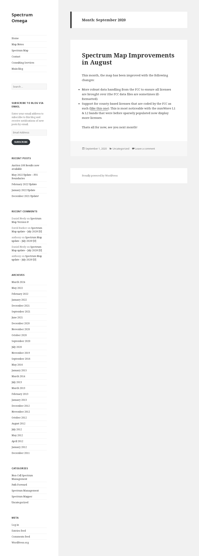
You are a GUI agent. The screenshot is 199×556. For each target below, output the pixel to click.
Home (15, 38)
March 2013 (18, 388)
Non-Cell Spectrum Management (22, 477)
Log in (15, 524)
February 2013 (20, 394)
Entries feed (19, 530)
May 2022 (17, 288)
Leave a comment (145, 148)
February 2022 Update (24, 184)
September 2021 (21, 311)
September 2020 (21, 341)
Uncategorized (20, 502)
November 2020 (21, 329)
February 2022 (20, 294)
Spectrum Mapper (22, 496)
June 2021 (17, 317)
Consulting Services (23, 62)
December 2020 (21, 323)
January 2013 (19, 400)
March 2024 (18, 282)
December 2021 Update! (25, 196)
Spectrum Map (20, 50)
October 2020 (19, 335)
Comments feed (21, 536)
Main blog (17, 68)
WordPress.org (20, 542)
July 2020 (17, 347)
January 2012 (19, 447)
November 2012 (21, 411)
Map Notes (18, 44)
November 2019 (21, 353)
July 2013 (17, 382)
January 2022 (19, 299)
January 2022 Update (23, 190)
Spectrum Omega (22, 17)
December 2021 (21, 305)
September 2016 (21, 358)
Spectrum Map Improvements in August (128, 58)
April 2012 (17, 441)
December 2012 (21, 405)
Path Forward (19, 484)
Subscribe (21, 142)
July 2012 (17, 429)
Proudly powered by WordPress (100, 175)
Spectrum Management (25, 490)
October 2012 (19, 417)
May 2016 (17, 364)
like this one (99, 108)
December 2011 (21, 453)
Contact (16, 56)
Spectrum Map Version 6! (26, 220)
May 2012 (17, 435)
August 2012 (18, 423)
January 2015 (19, 370)
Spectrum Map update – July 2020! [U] (27, 229)
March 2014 (18, 376)
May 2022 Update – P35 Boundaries (25, 176)
